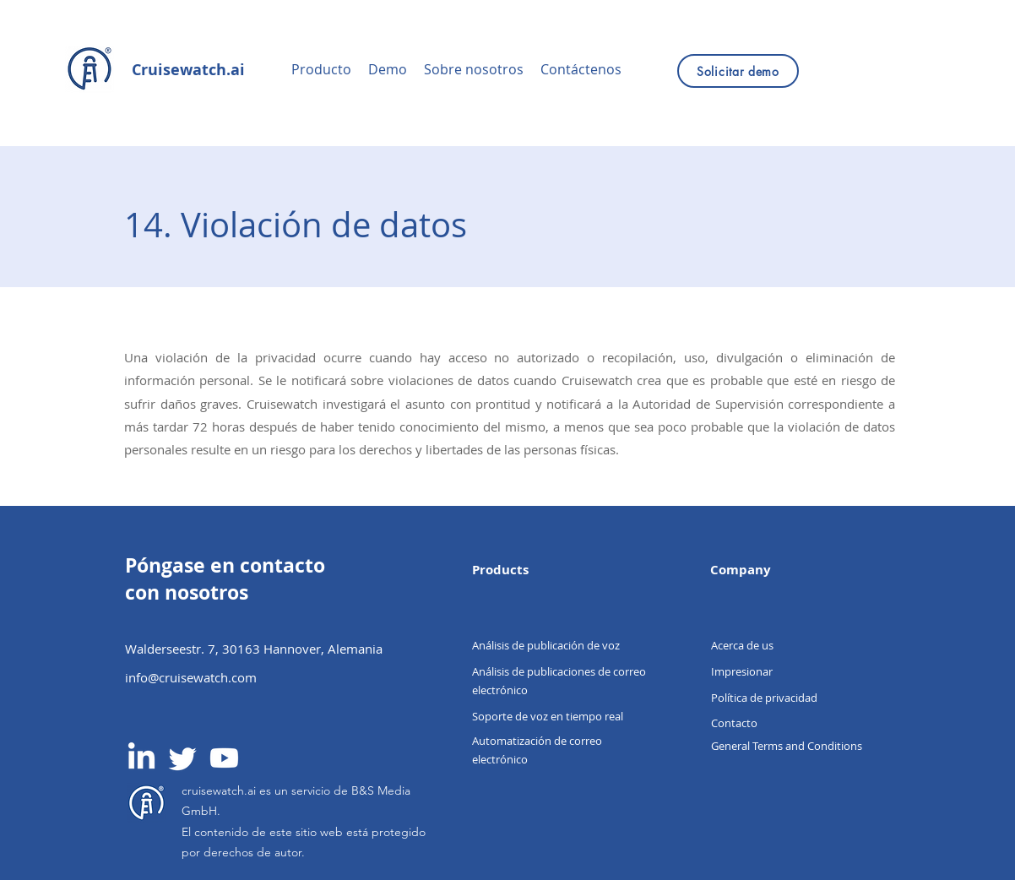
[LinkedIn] (141, 757)
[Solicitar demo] (738, 71)
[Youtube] (224, 757)
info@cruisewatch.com (191, 677)
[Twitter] (182, 757)
